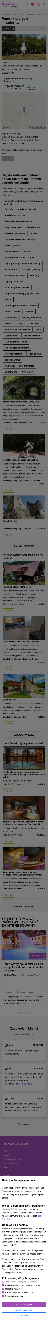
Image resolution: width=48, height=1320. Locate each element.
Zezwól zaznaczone (24, 1310)
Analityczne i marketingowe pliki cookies (23, 1285)
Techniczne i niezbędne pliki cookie (21, 1282)
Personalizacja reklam (15, 1296)
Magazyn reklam (12, 1289)
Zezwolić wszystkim (24, 1305)
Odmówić (24, 1315)
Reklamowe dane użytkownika (19, 1292)
